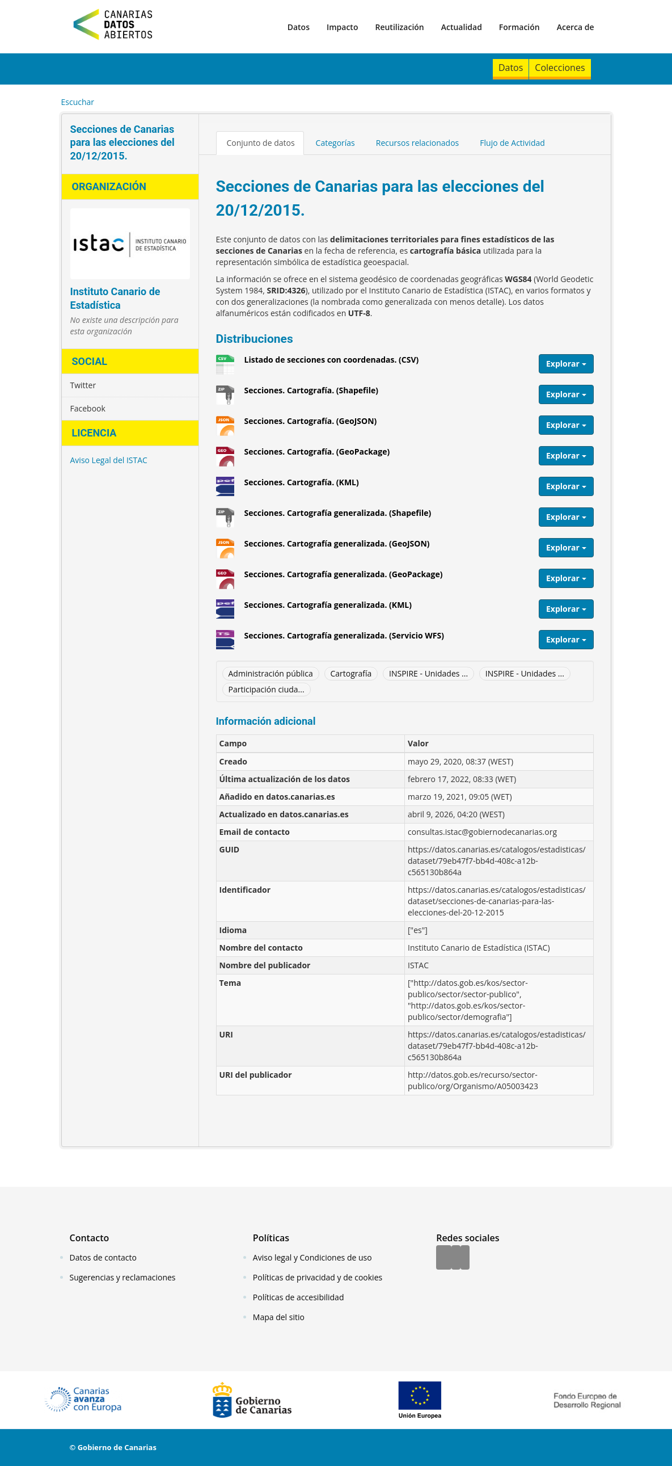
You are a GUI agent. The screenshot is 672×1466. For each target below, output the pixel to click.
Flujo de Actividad (512, 142)
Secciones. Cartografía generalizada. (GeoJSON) (337, 547)
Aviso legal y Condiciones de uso (312, 1257)
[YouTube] (465, 1258)
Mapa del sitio (279, 1317)
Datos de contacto (103, 1257)
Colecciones (560, 67)
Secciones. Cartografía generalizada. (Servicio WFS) (344, 639)
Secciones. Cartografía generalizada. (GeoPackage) (343, 578)
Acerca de (575, 27)
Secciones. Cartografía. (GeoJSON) (310, 425)
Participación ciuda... (267, 689)
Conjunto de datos (261, 142)
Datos (299, 27)
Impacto (342, 27)
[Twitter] (455, 1258)
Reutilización (399, 27)
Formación (519, 27)
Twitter (83, 385)
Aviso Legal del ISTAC (108, 460)
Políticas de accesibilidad (298, 1297)
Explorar (566, 363)
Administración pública (271, 673)
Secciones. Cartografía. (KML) (301, 486)
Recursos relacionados (417, 142)
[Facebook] (443, 1258)
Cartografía (351, 673)
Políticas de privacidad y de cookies (317, 1277)
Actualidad (461, 27)
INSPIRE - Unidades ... (428, 673)
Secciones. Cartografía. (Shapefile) (311, 394)
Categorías (335, 142)
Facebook (87, 408)
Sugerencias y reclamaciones (123, 1277)
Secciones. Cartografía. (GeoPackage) (317, 455)
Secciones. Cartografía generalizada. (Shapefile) (338, 517)
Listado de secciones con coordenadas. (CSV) (331, 363)
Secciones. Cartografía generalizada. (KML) (328, 609)
